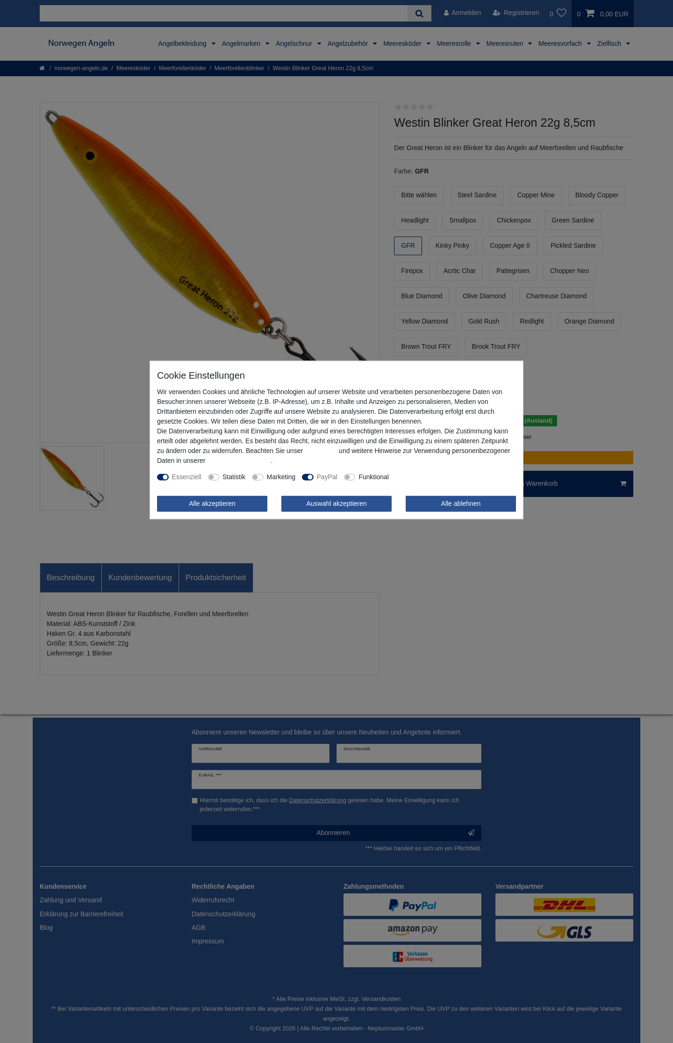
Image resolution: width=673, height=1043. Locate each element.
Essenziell (186, 477)
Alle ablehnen (461, 503)
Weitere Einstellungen (427, 477)
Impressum (321, 450)
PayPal (327, 477)
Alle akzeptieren (212, 503)
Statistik (233, 477)
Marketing (281, 477)
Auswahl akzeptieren (336, 503)
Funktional (373, 477)
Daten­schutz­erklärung (239, 460)
